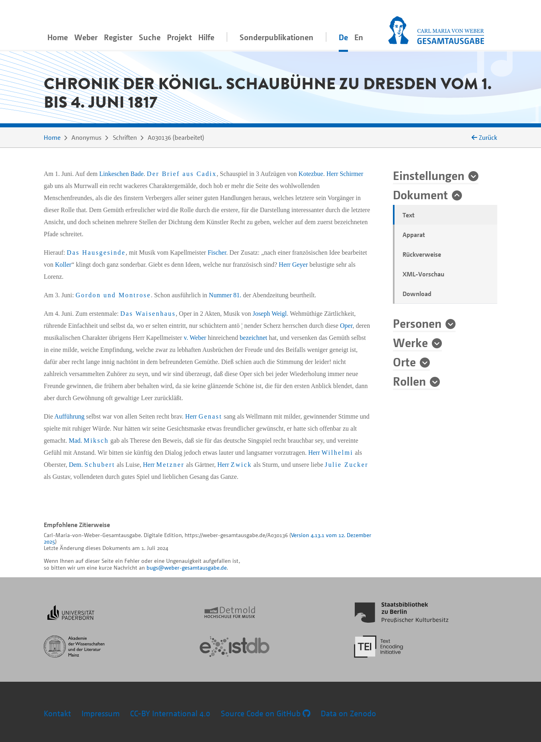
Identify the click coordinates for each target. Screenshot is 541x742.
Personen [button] (417, 323)
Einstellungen (428, 175)
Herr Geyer (293, 264)
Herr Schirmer (344, 173)
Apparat (414, 235)
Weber (86, 37)
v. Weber (195, 337)
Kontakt (57, 713)
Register (118, 37)
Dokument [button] (420, 194)
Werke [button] (410, 342)
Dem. (92, 464)
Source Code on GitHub (265, 713)
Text (409, 215)
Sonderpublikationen (276, 37)
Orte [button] (404, 361)
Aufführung (69, 416)
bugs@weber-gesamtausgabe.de (186, 567)
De (343, 37)
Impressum (100, 713)
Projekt (179, 37)
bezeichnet (253, 337)
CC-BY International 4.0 (170, 713)
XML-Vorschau (423, 274)
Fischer (216, 252)
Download (417, 294)
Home (57, 37)
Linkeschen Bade (121, 173)
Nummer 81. (225, 295)
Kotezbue (311, 173)
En (358, 37)
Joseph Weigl (269, 313)
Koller (63, 264)
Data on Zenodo (348, 713)
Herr (203, 416)
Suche (150, 37)
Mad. (89, 440)
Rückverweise (422, 254)
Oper (346, 325)
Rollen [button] (409, 380)
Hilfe (206, 37)
